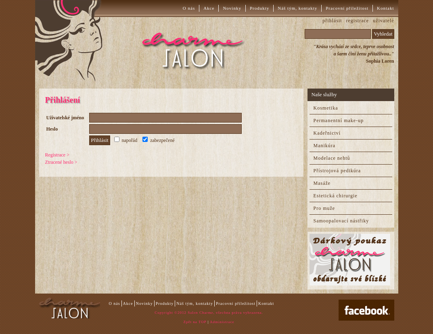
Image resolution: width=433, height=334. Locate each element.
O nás (189, 8)
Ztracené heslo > (61, 162)
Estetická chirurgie (336, 196)
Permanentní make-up (339, 120)
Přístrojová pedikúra (337, 170)
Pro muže (324, 208)
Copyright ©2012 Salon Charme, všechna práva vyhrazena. (209, 313)
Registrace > (57, 155)
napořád (126, 140)
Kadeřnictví (327, 133)
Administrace (222, 322)
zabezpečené (158, 140)
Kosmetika (326, 108)
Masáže (322, 183)
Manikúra (325, 145)
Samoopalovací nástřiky (341, 221)
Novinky (232, 8)
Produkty (259, 8)
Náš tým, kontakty (297, 8)
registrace (357, 20)
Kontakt (385, 8)
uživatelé (383, 20)
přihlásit (332, 20)
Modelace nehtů (332, 158)
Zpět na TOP (194, 322)
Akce (208, 8)
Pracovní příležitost (347, 8)
